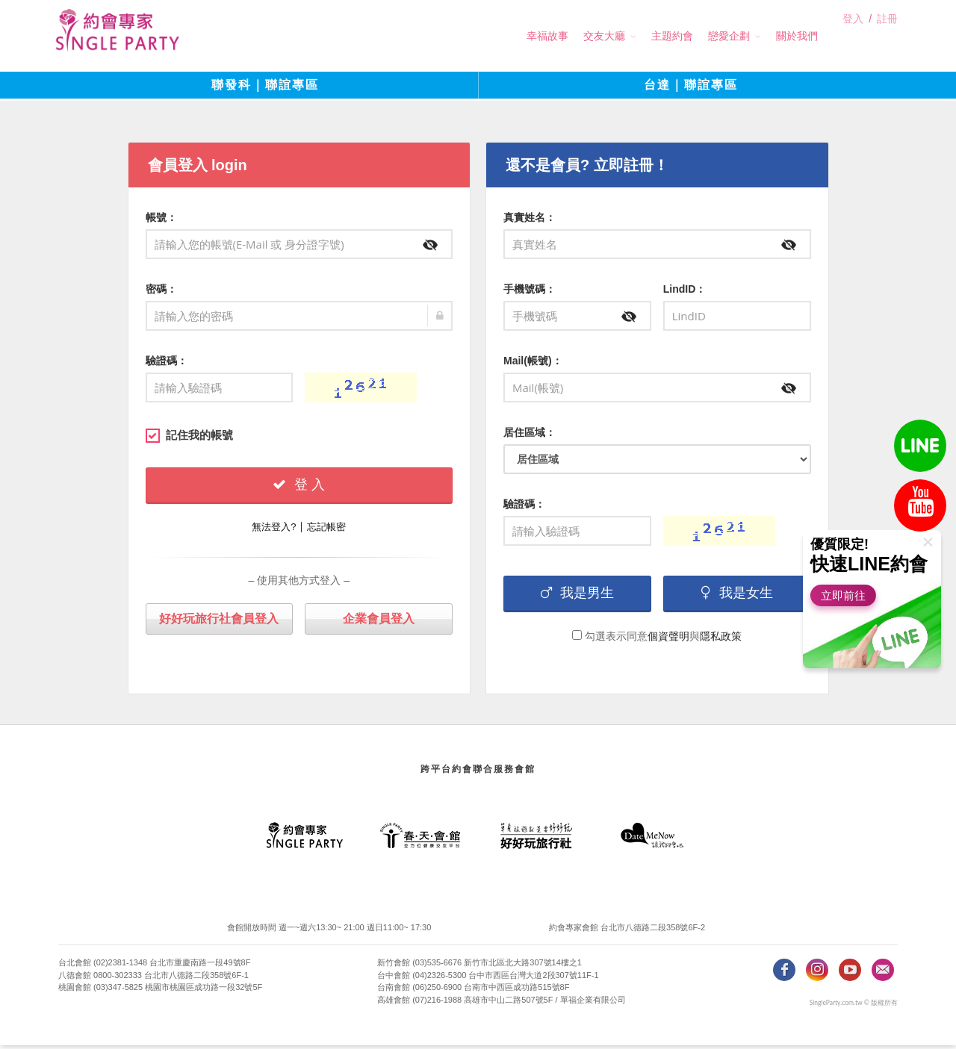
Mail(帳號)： (532, 364)
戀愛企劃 (702, 36)
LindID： (685, 292)
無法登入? (274, 529)
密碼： (161, 292)
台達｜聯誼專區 (691, 89)
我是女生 (737, 595)
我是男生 (577, 595)
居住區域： (529, 435)
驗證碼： (166, 364)
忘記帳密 (326, 529)
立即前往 (847, 595)
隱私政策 (721, 639)
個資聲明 (668, 639)
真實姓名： (529, 220)
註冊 (887, 37)
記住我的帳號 (189, 438)
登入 (852, 37)
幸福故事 (520, 36)
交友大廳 (577, 36)
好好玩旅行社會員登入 (219, 621)
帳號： (161, 220)
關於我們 (770, 36)
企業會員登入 (379, 621)
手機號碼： (529, 292)
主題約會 (645, 36)
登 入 (299, 487)
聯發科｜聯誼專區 (265, 89)
